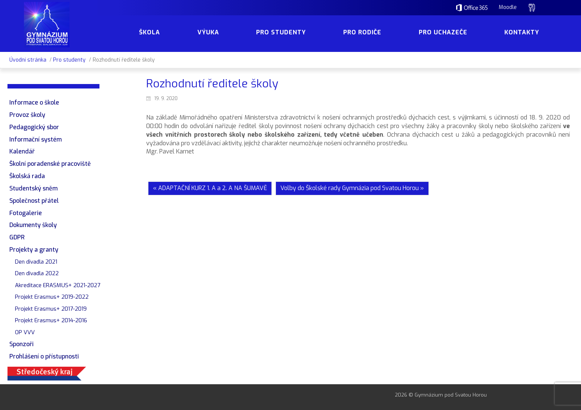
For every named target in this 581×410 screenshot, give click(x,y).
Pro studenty (69, 59)
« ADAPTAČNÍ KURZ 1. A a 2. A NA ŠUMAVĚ (210, 188)
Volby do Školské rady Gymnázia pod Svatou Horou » (352, 188)
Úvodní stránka (27, 59)
